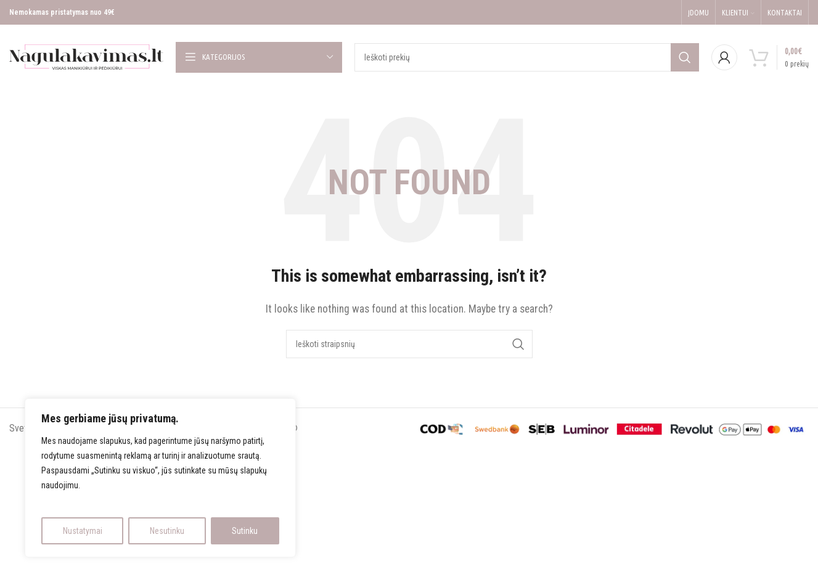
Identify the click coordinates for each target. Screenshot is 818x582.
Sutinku (245, 531)
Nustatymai (82, 531)
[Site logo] (86, 56)
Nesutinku (167, 531)
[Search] (526, 57)
